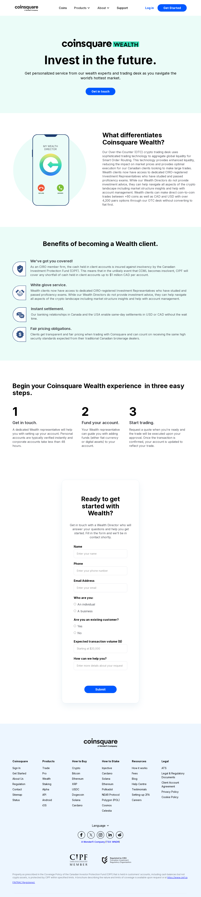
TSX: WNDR (112, 841)
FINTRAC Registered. (23, 882)
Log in (149, 8)
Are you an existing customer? (96, 619)
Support (122, 8)
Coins (63, 8)
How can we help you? (90, 658)
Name (78, 546)
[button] (82, 8)
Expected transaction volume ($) (98, 641)
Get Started (172, 8)
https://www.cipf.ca (177, 877)
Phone (78, 563)
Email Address (84, 581)
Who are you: (83, 598)
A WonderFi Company (93, 841)
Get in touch (100, 91)
